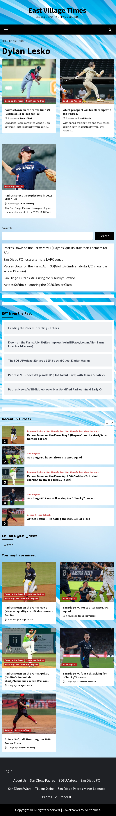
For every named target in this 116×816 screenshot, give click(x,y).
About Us (19, 780)
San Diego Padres (35, 100)
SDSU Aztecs (68, 780)
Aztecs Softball (43, 515)
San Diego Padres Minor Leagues (82, 431)
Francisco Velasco (87, 615)
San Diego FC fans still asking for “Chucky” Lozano (39, 278)
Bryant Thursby (27, 747)
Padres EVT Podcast (56, 797)
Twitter (7, 545)
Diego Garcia (26, 619)
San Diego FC (33, 453)
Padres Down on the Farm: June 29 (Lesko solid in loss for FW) (27, 112)
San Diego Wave (19, 789)
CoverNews (71, 810)
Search (7, 228)
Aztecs (30, 515)
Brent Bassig (84, 118)
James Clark (26, 118)
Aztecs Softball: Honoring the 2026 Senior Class (38, 285)
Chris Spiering (27, 203)
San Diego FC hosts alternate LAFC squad (33, 259)
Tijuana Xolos (44, 789)
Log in (8, 771)
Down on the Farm (14, 100)
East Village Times (57, 10)
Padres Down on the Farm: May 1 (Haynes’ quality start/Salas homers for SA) (55, 250)
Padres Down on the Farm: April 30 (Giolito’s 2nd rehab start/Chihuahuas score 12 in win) (56, 268)
